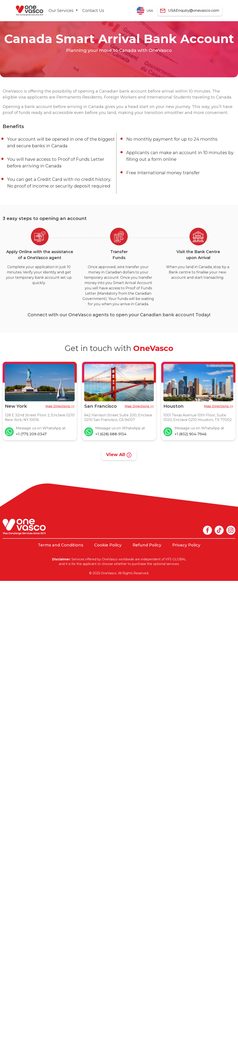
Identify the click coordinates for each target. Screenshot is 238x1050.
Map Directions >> (60, 406)
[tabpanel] (83, 44)
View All (119, 455)
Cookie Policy (108, 545)
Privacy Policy (186, 545)
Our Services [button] (62, 10)
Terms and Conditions (60, 545)
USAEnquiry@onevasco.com (193, 10)
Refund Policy (147, 545)
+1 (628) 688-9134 (110, 434)
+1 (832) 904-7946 (190, 434)
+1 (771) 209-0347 (31, 434)
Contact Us (93, 10)
